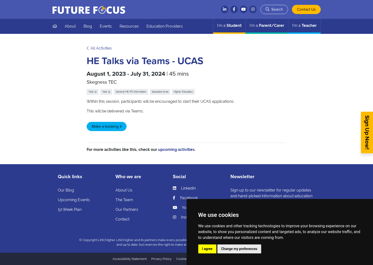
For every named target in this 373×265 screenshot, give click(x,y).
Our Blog (66, 190)
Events (106, 26)
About (70, 26)
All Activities (101, 48)
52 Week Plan (70, 209)
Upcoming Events (74, 200)
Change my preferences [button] (239, 249)
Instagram (186, 217)
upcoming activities (176, 149)
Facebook (185, 198)
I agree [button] (207, 249)
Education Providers (164, 26)
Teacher (304, 25)
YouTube (185, 207)
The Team (124, 200)
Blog (88, 26)
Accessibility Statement (130, 259)
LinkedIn (184, 188)
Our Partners (126, 209)
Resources (129, 26)
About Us (123, 190)
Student (229, 25)
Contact (122, 219)
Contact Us (306, 9)
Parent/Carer (267, 25)
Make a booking (105, 126)
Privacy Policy (161, 259)
